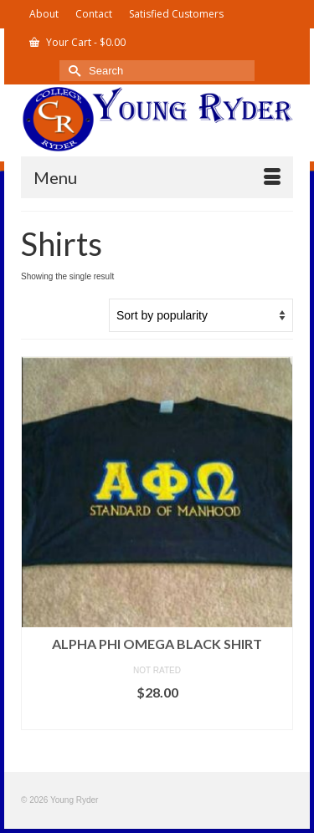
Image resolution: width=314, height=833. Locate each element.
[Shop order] (201, 315)
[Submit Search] (72, 70)
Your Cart (77, 42)
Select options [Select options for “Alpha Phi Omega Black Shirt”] (157, 717)
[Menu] (157, 177)
